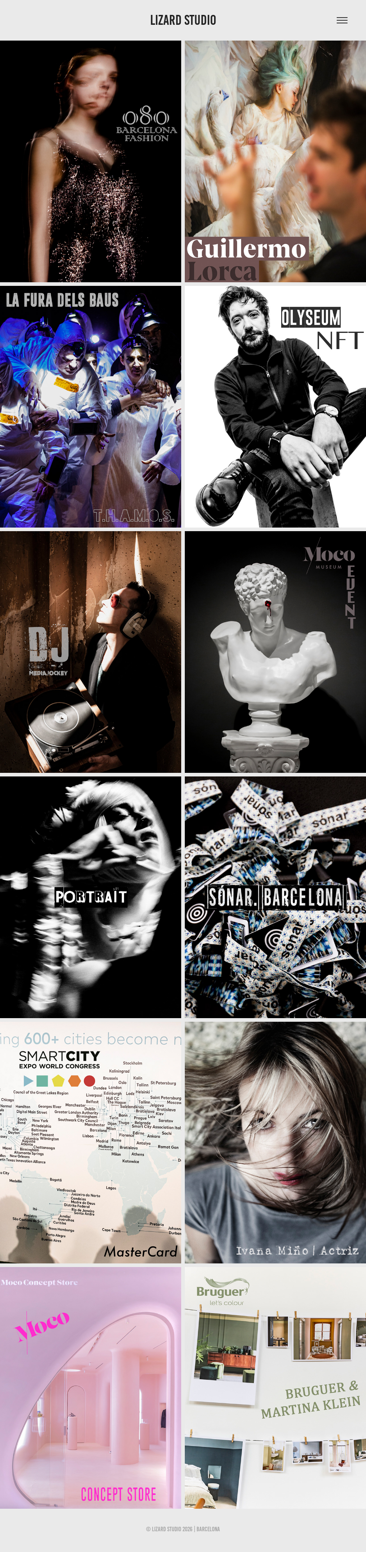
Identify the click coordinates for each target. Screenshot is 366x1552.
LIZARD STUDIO (183, 20)
